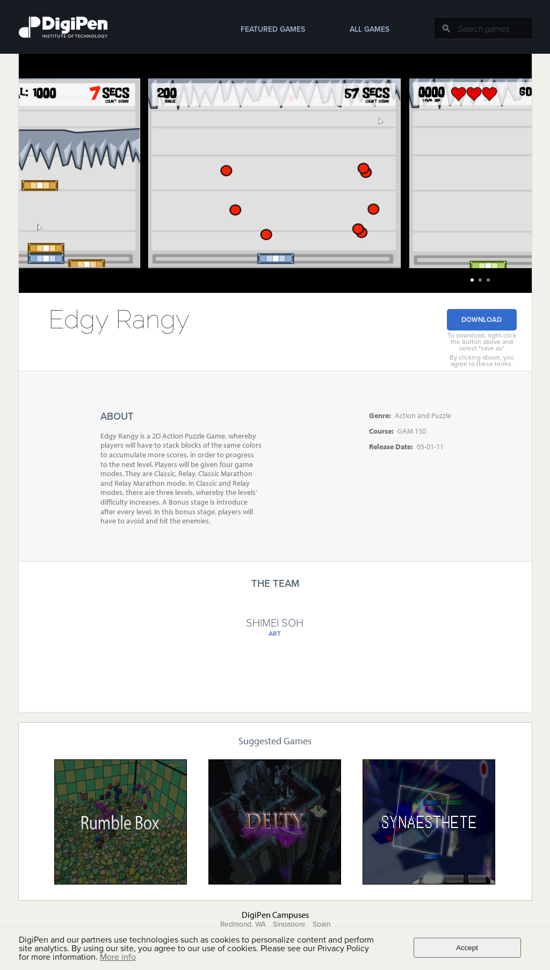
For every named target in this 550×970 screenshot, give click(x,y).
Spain (321, 924)
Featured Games (273, 29)
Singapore (289, 924)
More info (118, 957)
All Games (369, 29)
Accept (467, 948)
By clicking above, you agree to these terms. (482, 361)
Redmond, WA (243, 924)
